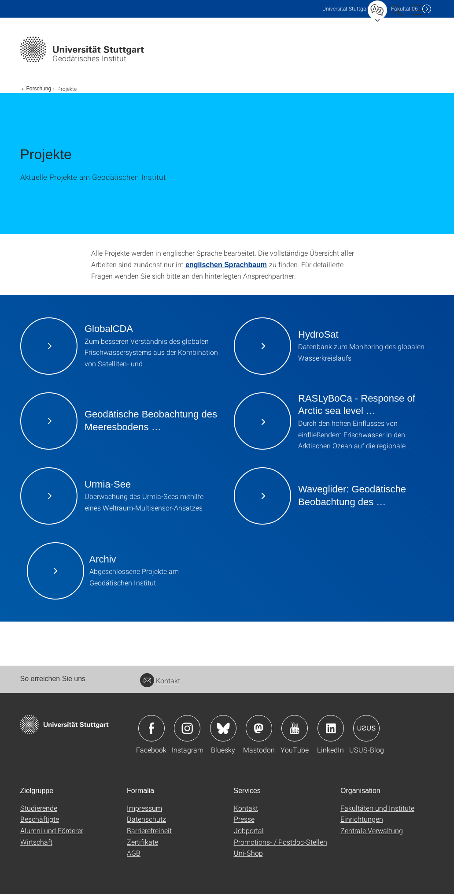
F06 (404, 8)
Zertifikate (142, 841)
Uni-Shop (248, 852)
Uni (346, 8)
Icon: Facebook (151, 728)
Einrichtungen (361, 818)
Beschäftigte (39, 818)
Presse (244, 818)
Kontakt (160, 680)
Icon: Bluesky (223, 728)
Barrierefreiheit (149, 830)
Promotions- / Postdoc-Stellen (280, 841)
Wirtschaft (36, 841)
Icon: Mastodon (259, 728)
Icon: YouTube (294, 728)
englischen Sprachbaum (226, 264)
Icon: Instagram (187, 728)
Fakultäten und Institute (377, 807)
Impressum (144, 807)
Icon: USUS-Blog (366, 728)
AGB (133, 852)
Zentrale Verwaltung (371, 830)
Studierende (38, 807)
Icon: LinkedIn (330, 728)
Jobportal (249, 830)
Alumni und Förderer (51, 830)
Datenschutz (146, 818)
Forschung (39, 89)
